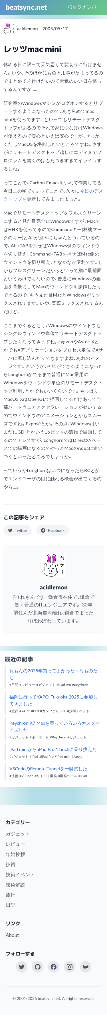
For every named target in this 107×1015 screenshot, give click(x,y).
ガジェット (18, 834)
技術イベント (20, 874)
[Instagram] (69, 967)
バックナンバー (84, 6)
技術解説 (15, 885)
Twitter (17, 530)
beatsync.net (26, 6)
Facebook (52, 530)
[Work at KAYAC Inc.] (85, 967)
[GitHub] (37, 967)
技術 (10, 864)
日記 (10, 905)
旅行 (10, 895)
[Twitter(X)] (21, 967)
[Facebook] (53, 967)
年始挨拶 (15, 854)
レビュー (15, 844)
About (12, 935)
